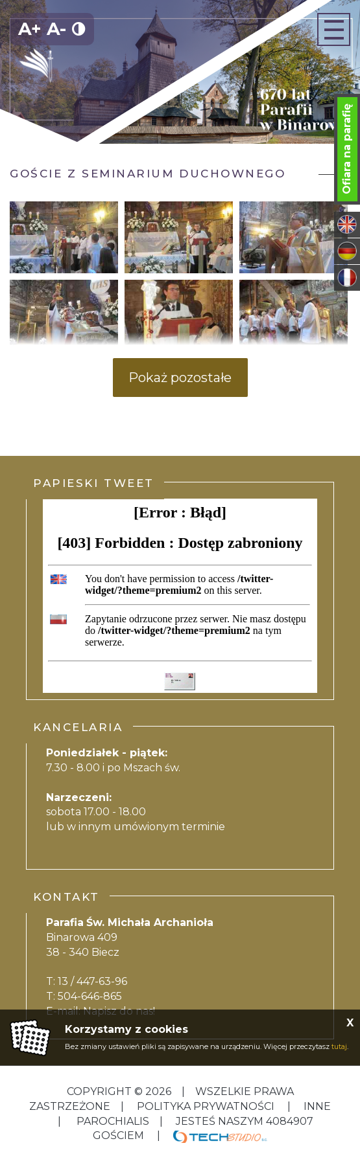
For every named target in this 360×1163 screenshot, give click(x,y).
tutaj (339, 1046)
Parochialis (113, 1121)
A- (56, 29)
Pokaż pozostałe (180, 377)
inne (316, 1106)
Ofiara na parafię (347, 149)
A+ (30, 29)
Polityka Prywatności (205, 1106)
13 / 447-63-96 (92, 981)
